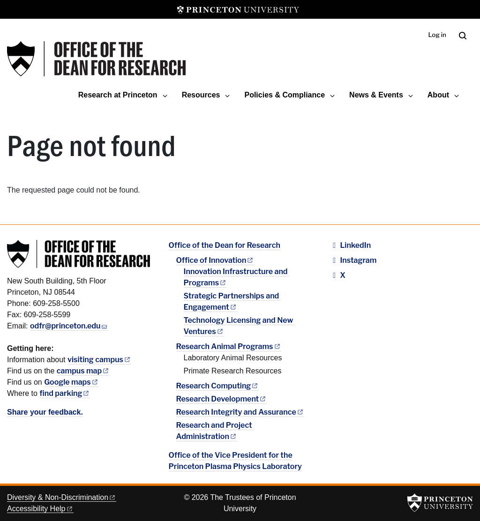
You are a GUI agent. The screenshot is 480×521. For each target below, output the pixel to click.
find (64, 393)
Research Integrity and (240, 412)
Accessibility (40, 509)
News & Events (376, 95)
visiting (99, 359)
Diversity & (61, 497)
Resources (201, 95)
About (438, 95)
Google (71, 382)
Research (217, 385)
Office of (215, 260)
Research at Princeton (118, 95)
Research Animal (228, 346)
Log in (437, 34)
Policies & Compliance (284, 95)
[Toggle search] (462, 35)
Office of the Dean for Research (224, 245)
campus (83, 370)
